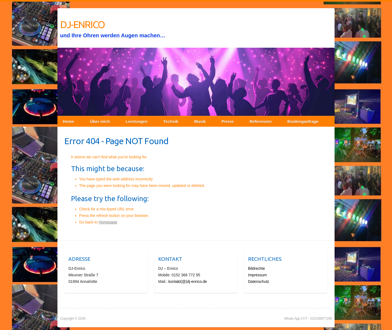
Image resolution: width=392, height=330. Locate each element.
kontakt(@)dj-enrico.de (188, 281)
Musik (200, 121)
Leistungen (137, 121)
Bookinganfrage (302, 121)
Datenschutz (258, 281)
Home (68, 121)
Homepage (108, 222)
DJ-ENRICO (82, 24)
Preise (228, 121)
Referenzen (261, 121)
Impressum (257, 275)
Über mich (100, 121)
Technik (171, 121)
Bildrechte (256, 268)
